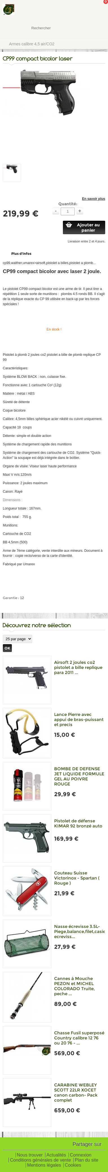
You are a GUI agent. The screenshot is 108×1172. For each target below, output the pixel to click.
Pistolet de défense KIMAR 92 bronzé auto (78, 823)
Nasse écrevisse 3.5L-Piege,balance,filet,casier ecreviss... (80, 931)
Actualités (56, 1155)
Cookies (73, 1165)
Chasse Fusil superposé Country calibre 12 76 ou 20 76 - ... (79, 1038)
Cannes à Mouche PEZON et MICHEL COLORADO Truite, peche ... (74, 986)
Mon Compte (82, 10)
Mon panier (99, 10)
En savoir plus (93, 199)
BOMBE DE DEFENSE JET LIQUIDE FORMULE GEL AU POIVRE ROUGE (79, 776)
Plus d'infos (21, 253)
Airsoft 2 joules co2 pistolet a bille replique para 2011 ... (78, 667)
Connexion (81, 1155)
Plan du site (86, 1160)
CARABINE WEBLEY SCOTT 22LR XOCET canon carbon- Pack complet (76, 1092)
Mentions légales (44, 1165)
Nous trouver (30, 1155)
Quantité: (67, 203)
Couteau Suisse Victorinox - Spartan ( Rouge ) (77, 878)
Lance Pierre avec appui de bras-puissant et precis (78, 719)
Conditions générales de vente (40, 1160)
